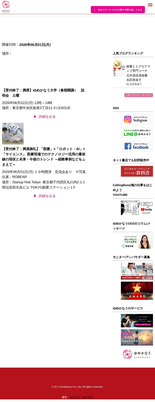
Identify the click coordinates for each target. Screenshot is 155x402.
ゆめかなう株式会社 (81, 397)
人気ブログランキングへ (138, 95)
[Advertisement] (133, 32)
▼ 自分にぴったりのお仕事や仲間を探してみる (117, 10)
